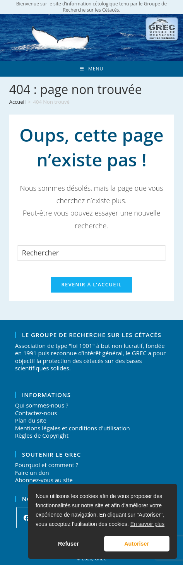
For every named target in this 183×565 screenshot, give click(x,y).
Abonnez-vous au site (44, 480)
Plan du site (30, 420)
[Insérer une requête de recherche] (91, 253)
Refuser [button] (68, 544)
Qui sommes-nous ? (41, 405)
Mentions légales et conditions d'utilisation (72, 428)
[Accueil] (17, 101)
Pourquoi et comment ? (46, 465)
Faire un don (32, 472)
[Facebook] (27, 517)
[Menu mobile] (91, 69)
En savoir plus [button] (147, 524)
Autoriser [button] (136, 544)
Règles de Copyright (41, 435)
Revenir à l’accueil (91, 284)
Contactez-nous (36, 413)
